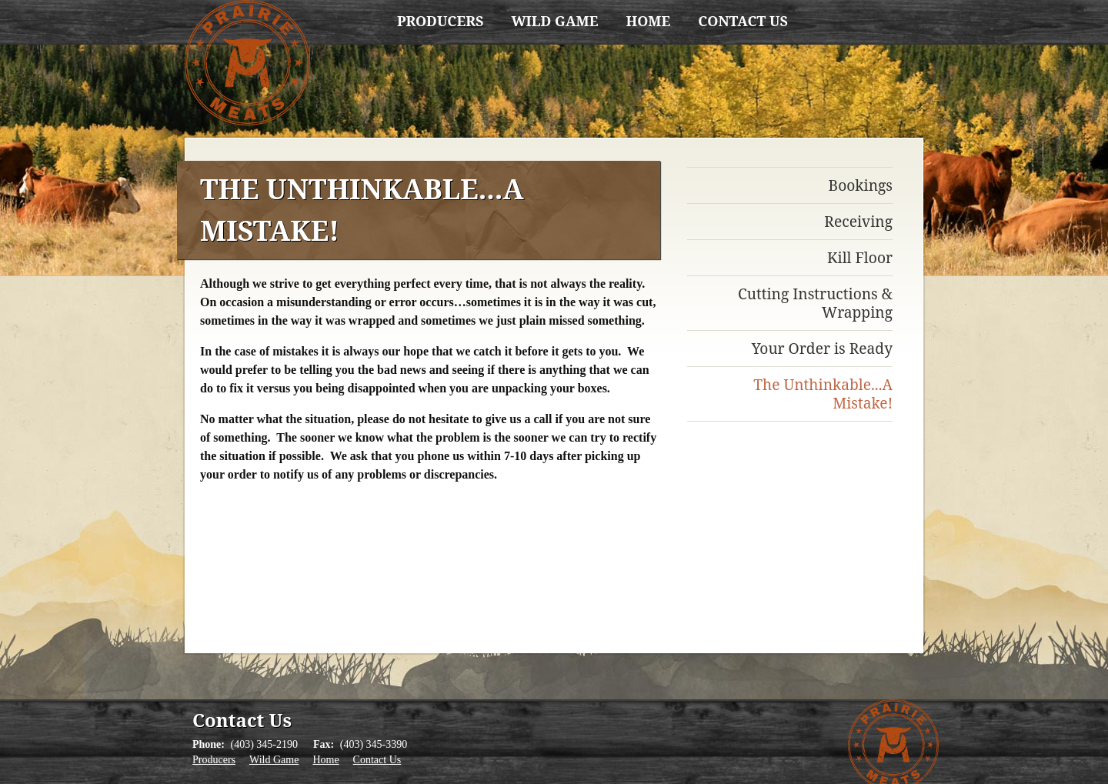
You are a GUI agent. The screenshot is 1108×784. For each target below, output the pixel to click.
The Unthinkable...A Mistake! (823, 393)
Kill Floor (860, 257)
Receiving (858, 221)
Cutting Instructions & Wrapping (815, 302)
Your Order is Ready (822, 348)
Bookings (861, 185)
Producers (440, 21)
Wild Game (554, 21)
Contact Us (743, 21)
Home (648, 21)
